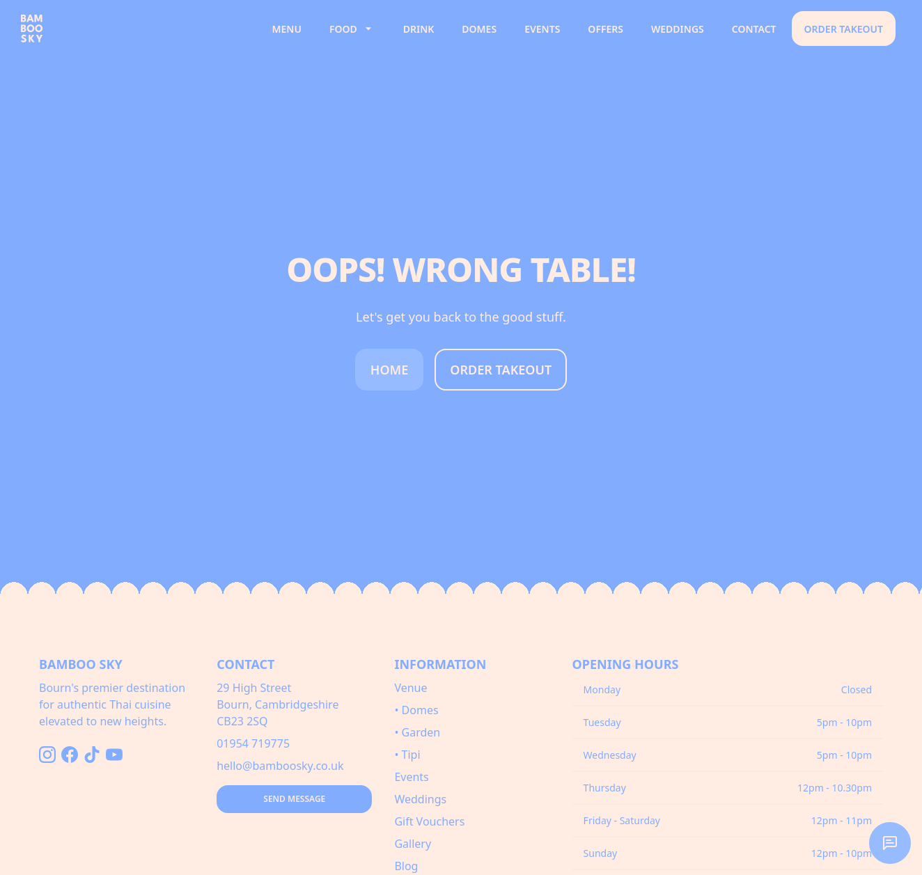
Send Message (294, 799)
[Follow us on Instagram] (47, 754)
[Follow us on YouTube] (114, 754)
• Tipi (407, 754)
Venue (410, 687)
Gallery (412, 843)
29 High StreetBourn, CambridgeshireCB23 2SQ (277, 704)
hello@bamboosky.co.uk (280, 765)
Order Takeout (843, 29)
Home (389, 369)
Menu (287, 29)
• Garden (417, 732)
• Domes (416, 710)
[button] (890, 843)
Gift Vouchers (429, 821)
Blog (406, 866)
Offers (605, 29)
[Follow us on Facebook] (69, 754)
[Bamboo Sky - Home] (137, 28)
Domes (479, 29)
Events (542, 29)
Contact (754, 29)
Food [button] (352, 29)
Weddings (677, 29)
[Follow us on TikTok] (92, 754)
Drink (419, 29)
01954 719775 (253, 743)
